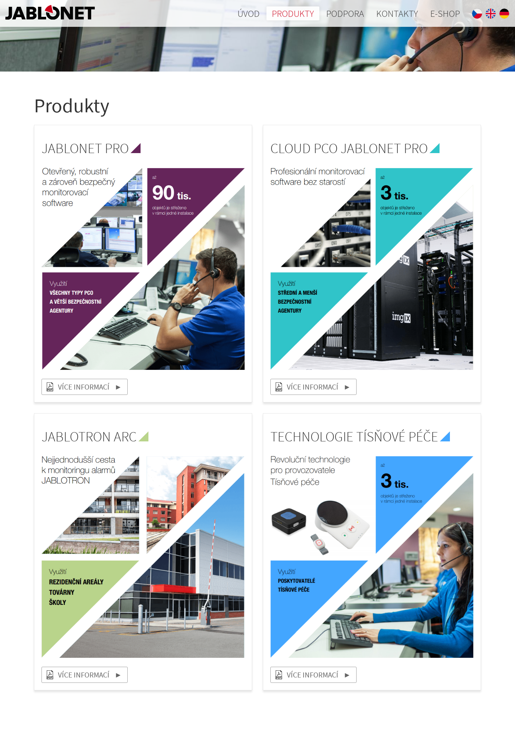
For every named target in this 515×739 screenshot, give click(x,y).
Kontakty (397, 13)
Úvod (248, 13)
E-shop (445, 13)
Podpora (345, 13)
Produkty (293, 13)
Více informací (83, 387)
